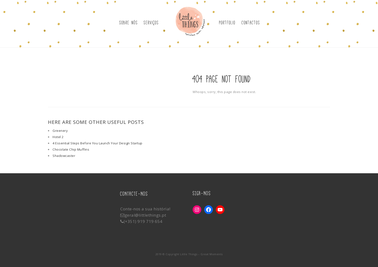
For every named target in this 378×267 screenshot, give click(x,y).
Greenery (60, 130)
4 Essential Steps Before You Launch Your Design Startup (97, 143)
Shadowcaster (64, 156)
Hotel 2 (58, 137)
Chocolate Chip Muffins (71, 149)
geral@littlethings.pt (145, 215)
